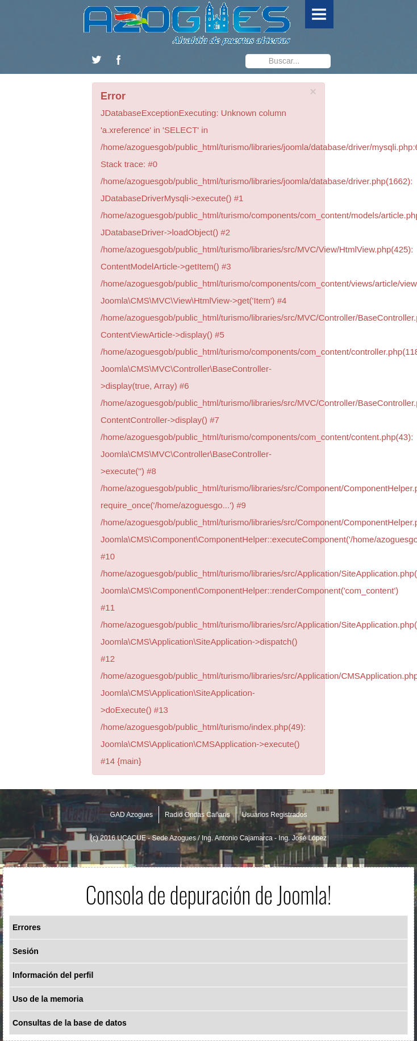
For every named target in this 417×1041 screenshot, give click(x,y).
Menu (319, 14)
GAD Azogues (131, 815)
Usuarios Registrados (274, 815)
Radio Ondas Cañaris (197, 815)
